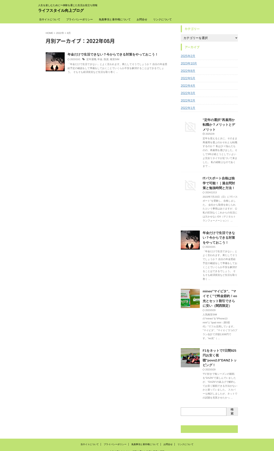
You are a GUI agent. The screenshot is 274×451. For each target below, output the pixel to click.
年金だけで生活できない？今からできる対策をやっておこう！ (110, 54)
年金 (99, 59)
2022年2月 (187, 100)
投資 (105, 59)
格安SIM (112, 59)
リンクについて (162, 19)
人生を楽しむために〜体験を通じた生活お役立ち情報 (137, 433)
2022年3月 (187, 93)
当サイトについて (49, 19)
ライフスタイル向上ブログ (61, 10)
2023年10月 (188, 63)
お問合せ (142, 19)
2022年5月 (187, 78)
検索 (232, 393)
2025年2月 (187, 56)
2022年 (60, 33)
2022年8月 (187, 70)
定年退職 (91, 59)
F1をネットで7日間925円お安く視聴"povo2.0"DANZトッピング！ (219, 343)
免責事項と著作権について (115, 19)
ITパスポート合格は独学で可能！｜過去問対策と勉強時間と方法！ (220, 176)
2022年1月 (187, 108)
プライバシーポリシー (79, 19)
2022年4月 (187, 85)
